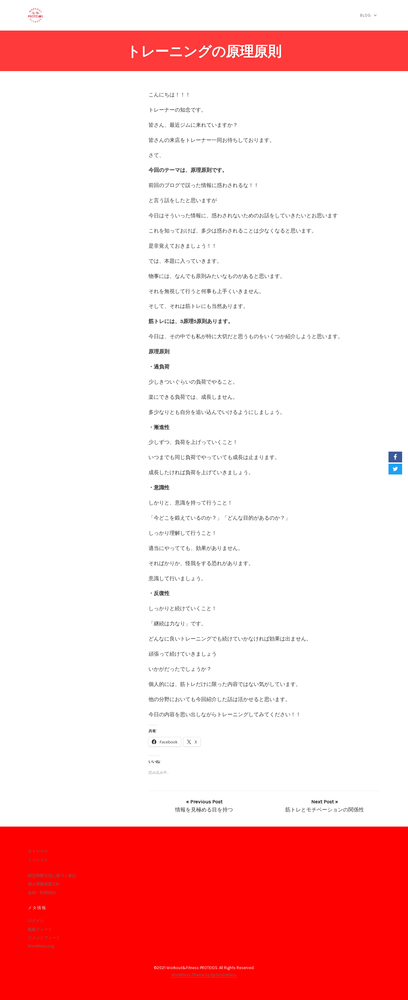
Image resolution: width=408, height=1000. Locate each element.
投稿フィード (40, 929)
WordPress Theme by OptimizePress (204, 974)
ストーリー (38, 851)
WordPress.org (41, 946)
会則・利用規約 (42, 892)
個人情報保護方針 (44, 884)
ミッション (38, 859)
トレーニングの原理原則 (204, 51)
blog (365, 15)
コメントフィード (44, 937)
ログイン (36, 920)
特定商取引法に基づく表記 (52, 875)
